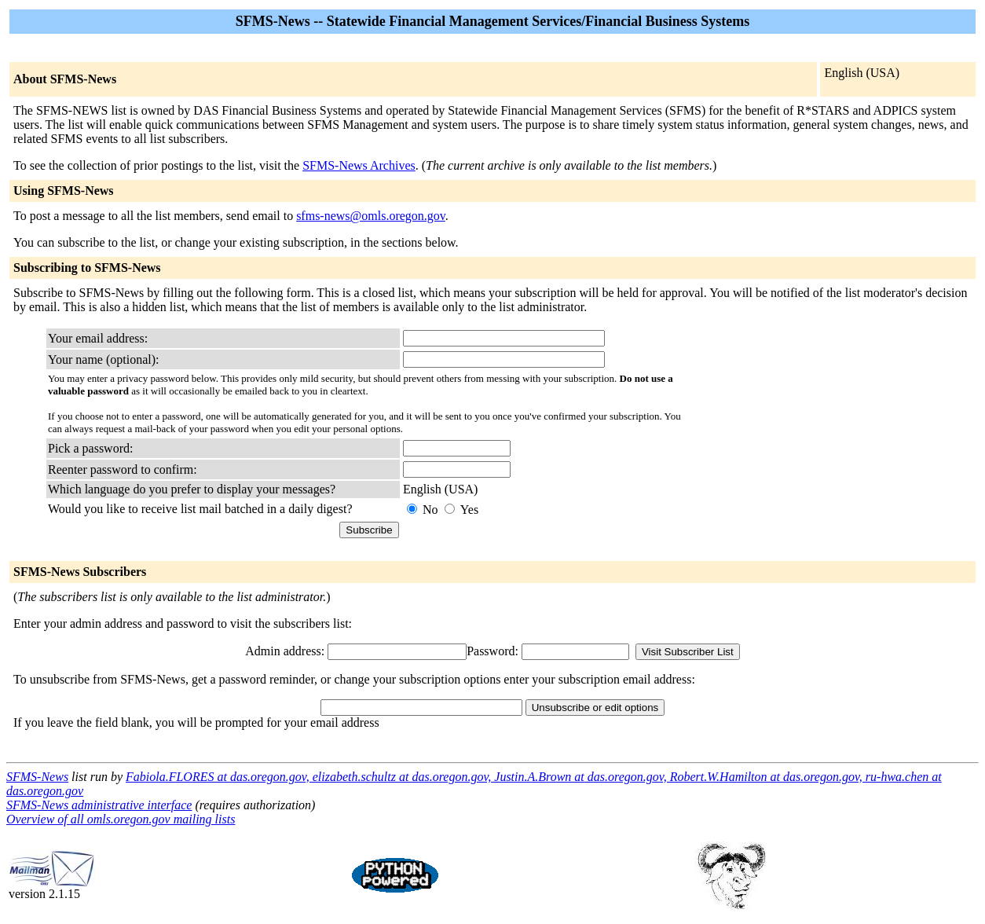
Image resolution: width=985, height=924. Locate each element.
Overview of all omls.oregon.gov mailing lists (120, 819)
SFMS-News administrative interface (99, 805)
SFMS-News (37, 776)
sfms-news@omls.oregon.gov (370, 215)
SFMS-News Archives (359, 165)
